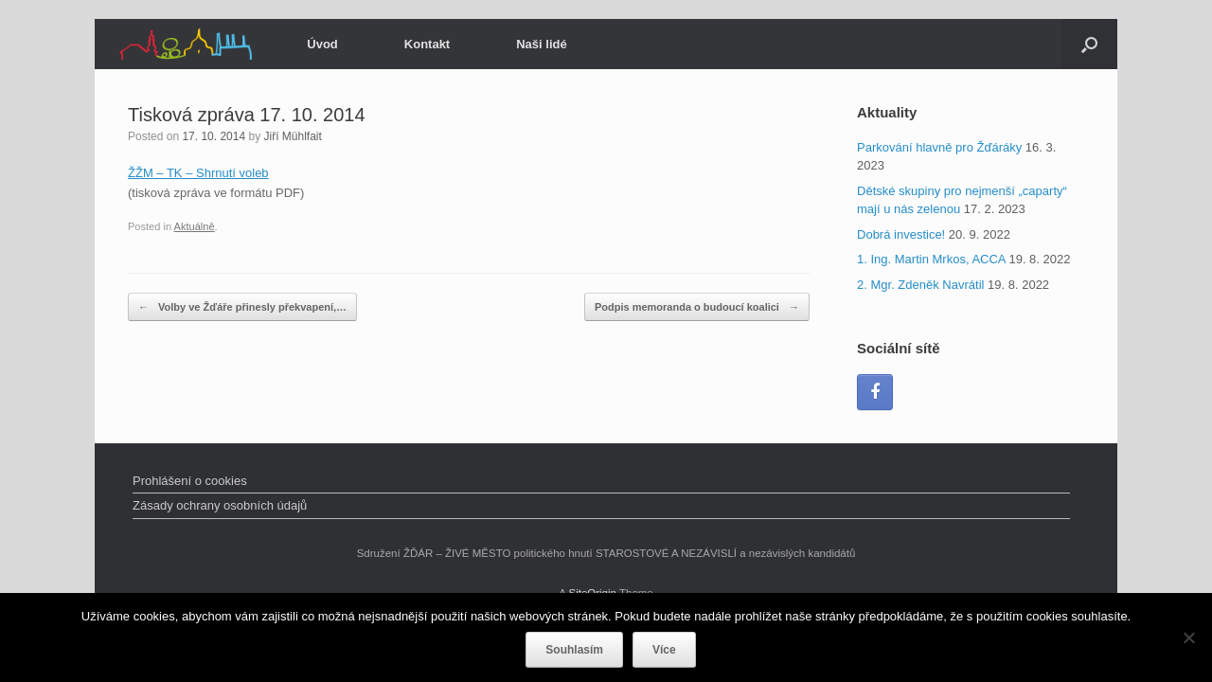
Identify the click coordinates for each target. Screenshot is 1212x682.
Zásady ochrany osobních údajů (220, 505)
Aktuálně (194, 226)
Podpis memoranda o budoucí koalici (697, 307)
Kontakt (427, 44)
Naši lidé (541, 44)
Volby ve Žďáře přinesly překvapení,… (242, 307)
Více (664, 649)
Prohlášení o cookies (190, 481)
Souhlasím (574, 649)
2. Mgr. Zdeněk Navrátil (920, 285)
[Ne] (1188, 637)
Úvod (322, 44)
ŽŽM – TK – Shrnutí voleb (198, 173)
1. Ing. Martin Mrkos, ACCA (931, 259)
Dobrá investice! (901, 234)
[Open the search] (1089, 44)
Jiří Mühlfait (292, 136)
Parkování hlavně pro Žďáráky (939, 147)
